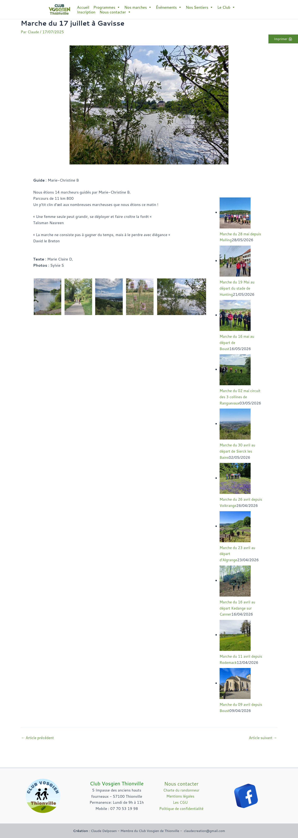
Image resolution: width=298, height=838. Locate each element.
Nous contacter (115, 12)
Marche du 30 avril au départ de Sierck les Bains (238, 452)
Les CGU (181, 802)
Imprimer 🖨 (282, 39)
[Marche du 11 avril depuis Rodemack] (235, 641)
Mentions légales (181, 796)
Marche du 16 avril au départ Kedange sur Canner (238, 615)
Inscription (86, 12)
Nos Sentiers (199, 7)
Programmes (106, 7)
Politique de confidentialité (181, 808)
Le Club (226, 7)
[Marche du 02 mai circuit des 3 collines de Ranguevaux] (235, 370)
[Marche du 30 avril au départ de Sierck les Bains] (235, 424)
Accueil (83, 7)
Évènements (169, 7)
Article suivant (262, 756)
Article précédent (38, 756)
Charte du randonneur (181, 790)
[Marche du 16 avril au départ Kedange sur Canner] (235, 587)
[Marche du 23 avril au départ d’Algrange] (235, 533)
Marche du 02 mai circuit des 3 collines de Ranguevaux (241, 397)
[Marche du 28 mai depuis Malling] (235, 213)
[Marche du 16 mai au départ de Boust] (235, 315)
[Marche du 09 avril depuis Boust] (235, 696)
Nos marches (138, 7)
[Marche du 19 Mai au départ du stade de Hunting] (235, 261)
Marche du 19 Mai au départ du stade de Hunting (238, 288)
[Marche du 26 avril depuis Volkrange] (235, 478)
